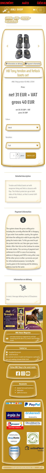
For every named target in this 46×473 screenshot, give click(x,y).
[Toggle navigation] (40, 9)
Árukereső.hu (33, 417)
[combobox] (23, 127)
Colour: (8, 119)
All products (9, 18)
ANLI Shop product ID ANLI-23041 (23, 81)
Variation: (9, 137)
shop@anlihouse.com (13, 352)
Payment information (32, 63)
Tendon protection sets (11, 21)
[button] (7, 46)
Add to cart (31, 155)
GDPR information (22, 392)
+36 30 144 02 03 (12, 354)
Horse (16, 18)
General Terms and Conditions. (25, 388)
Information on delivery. (14, 63)
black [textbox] (10, 127)
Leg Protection (25, 18)
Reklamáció (20, 390)
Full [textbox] (9, 145)
